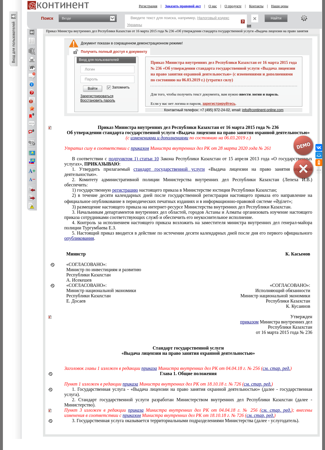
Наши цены (279, 6)
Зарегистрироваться (96, 96)
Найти (276, 18)
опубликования (79, 238)
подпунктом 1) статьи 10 (134, 158)
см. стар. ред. (276, 368)
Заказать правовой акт (183, 6)
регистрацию (125, 190)
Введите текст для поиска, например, (178, 21)
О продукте (233, 6)
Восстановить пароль (97, 100)
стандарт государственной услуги (169, 169)
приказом (140, 148)
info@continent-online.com (262, 110)
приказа (149, 368)
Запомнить (121, 87)
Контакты (256, 6)
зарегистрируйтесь (219, 104)
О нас (213, 6)
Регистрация (148, 6)
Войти (93, 89)
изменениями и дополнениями (159, 137)
